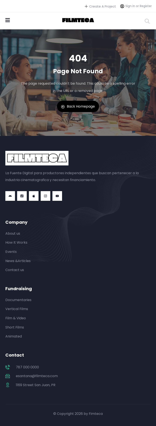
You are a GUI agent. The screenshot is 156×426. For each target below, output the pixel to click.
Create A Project (100, 6)
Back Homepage (78, 106)
